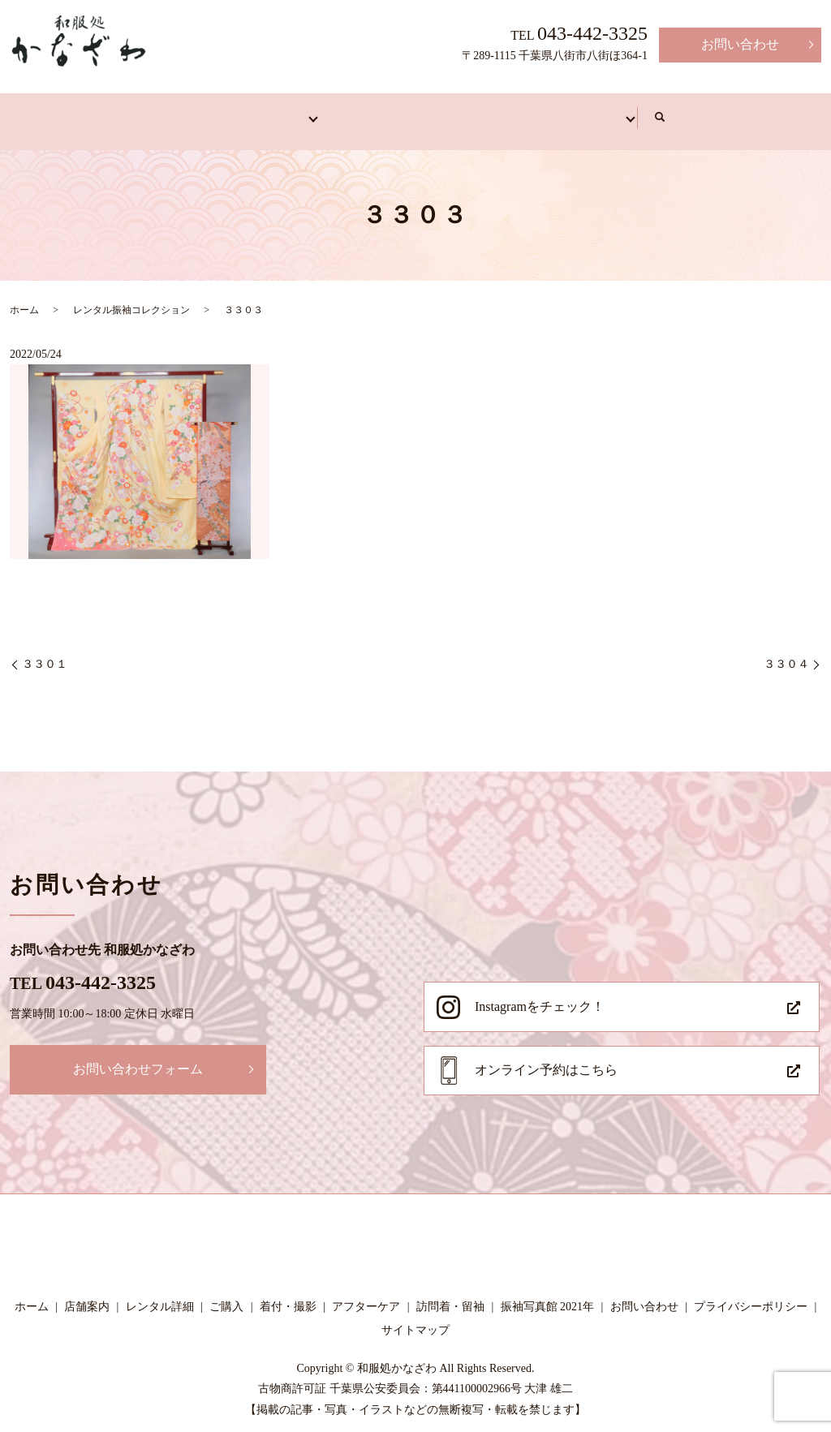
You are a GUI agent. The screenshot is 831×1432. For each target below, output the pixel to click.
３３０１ (44, 653)
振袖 (256, 111)
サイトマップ (415, 1319)
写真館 (717, 111)
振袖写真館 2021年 (548, 1294)
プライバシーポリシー (750, 1294)
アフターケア (607, 111)
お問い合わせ (740, 44)
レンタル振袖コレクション (131, 297)
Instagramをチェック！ (540, 994)
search (785, 112)
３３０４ (786, 653)
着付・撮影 (483, 111)
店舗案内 (166, 111)
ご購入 (226, 1294)
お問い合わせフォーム (138, 1057)
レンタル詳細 (160, 1294)
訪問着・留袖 (360, 111)
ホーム (68, 111)
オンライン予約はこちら (546, 1057)
